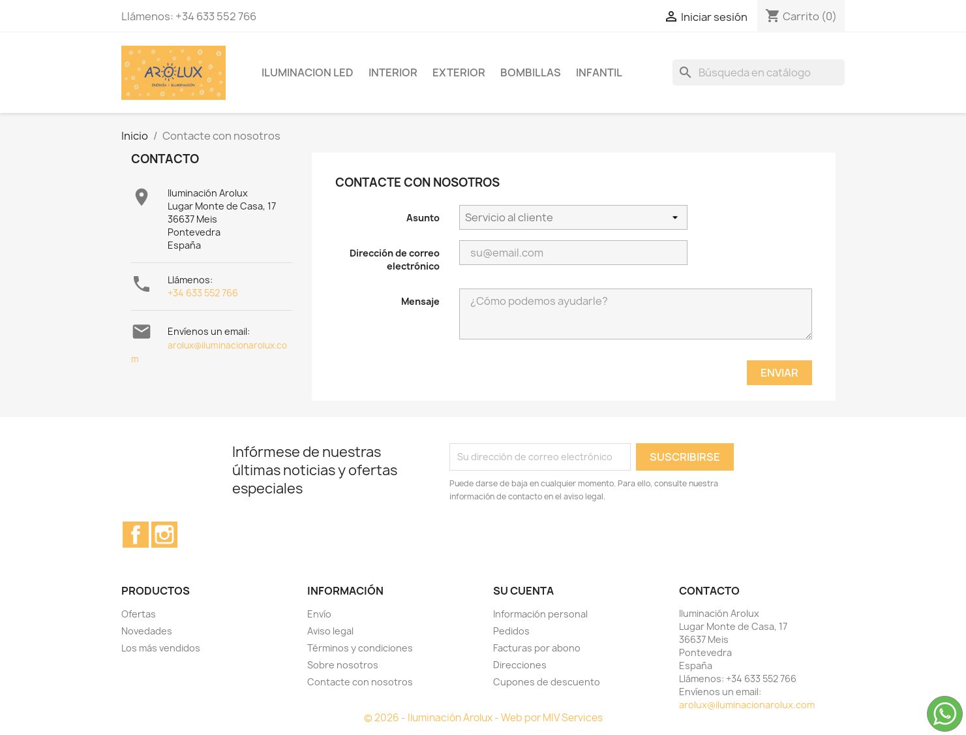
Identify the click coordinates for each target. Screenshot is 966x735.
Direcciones (520, 665)
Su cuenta (523, 591)
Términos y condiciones (360, 648)
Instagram (164, 535)
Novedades (146, 631)
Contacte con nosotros (360, 682)
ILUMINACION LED (308, 72)
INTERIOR (393, 72)
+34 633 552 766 (203, 293)
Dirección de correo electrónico (395, 259)
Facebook (136, 535)
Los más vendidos (160, 648)
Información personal (540, 614)
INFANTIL (599, 72)
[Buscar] (758, 72)
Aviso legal (330, 631)
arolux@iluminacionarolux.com (747, 704)
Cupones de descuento (546, 682)
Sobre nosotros (342, 665)
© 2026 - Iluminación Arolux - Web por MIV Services (483, 718)
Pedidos (511, 631)
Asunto (423, 217)
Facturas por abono (537, 648)
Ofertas (138, 614)
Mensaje (420, 301)
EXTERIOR (458, 72)
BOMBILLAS (530, 72)
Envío (319, 614)
